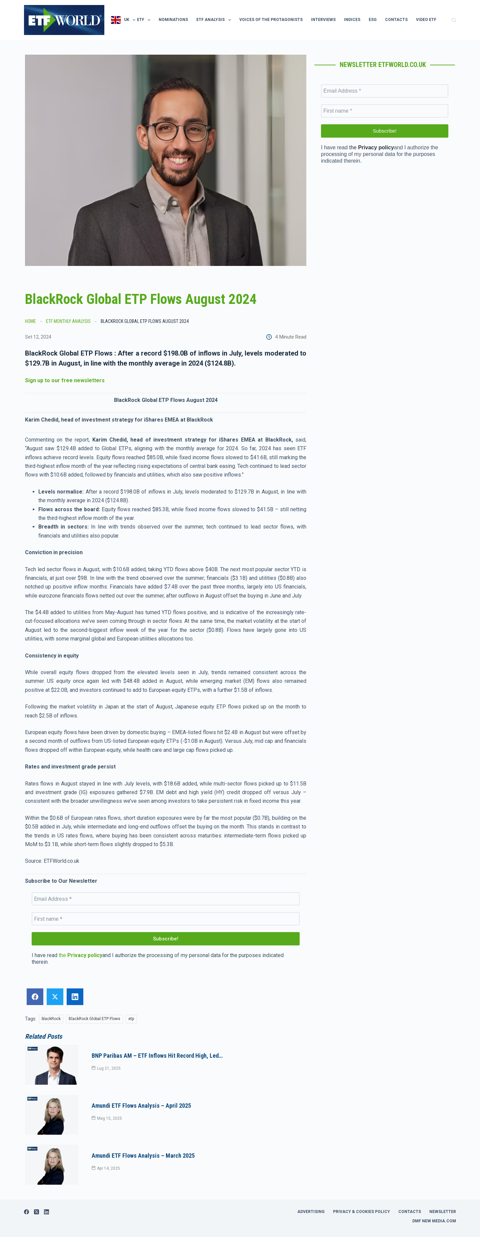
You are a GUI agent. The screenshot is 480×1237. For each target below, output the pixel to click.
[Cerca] (454, 20)
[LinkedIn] (46, 1191)
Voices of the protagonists (271, 19)
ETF (145, 20)
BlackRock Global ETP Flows (94, 1018)
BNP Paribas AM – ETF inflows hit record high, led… (157, 1052)
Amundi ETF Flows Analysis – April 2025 (141, 1095)
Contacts (396, 19)
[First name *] (166, 918)
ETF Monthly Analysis (68, 321)
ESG (373, 19)
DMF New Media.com (434, 1201)
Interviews (323, 19)
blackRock (51, 1018)
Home (30, 321)
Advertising (311, 1191)
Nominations (173, 19)
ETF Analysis (214, 20)
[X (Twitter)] (36, 1191)
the (80, 955)
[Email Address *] (166, 898)
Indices (352, 19)
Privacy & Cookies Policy (361, 1191)
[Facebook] (26, 1191)
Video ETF (426, 19)
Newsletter (442, 1191)
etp (131, 1018)
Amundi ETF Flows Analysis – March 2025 (143, 1138)
